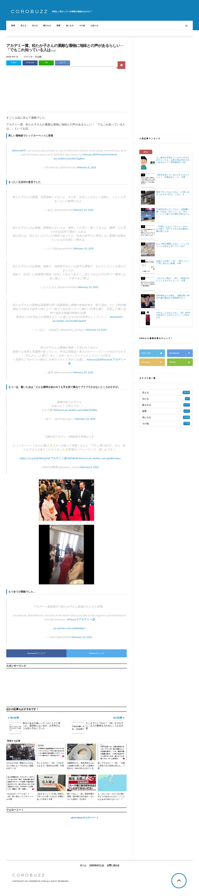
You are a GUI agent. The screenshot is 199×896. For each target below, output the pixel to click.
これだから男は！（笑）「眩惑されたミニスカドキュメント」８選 (172, 279)
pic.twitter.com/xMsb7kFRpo (81, 410)
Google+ (153, 362)
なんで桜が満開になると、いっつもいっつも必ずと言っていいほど (172, 244)
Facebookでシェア (36, 653)
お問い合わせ (113, 865)
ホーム (83, 865)
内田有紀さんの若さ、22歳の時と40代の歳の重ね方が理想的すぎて (172, 296)
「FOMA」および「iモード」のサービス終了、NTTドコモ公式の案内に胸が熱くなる (172, 228)
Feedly (181, 362)
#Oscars (87, 154)
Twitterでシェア (97, 653)
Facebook (30, 62)
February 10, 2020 (83, 209)
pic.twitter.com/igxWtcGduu (105, 458)
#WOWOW (72, 458)
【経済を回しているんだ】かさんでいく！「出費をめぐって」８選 (172, 175)
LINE (46, 62)
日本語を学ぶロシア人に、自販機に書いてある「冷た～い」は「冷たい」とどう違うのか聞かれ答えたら (172, 211)
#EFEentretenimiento (105, 154)
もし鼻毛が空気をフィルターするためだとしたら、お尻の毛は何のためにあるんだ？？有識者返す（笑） (172, 159)
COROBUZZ (30, 11)
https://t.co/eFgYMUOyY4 (34, 458)
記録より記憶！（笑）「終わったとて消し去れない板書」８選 (172, 262)
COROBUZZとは (96, 865)
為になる (70, 25)
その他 (82, 25)
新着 (13, 25)
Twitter (14, 62)
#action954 (116, 317)
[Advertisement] (66, 91)
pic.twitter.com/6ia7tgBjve (69, 158)
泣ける (35, 25)
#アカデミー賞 (58, 458)
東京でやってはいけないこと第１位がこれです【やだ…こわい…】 (172, 193)
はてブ (63, 62)
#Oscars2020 (94, 359)
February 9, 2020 (86, 167)
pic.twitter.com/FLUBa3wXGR (69, 321)
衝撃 (58, 25)
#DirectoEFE (19, 150)
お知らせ (94, 25)
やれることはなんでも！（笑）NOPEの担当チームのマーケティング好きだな (173, 315)
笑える (23, 25)
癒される (47, 25)
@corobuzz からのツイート (85, 817)
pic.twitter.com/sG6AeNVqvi (69, 628)
